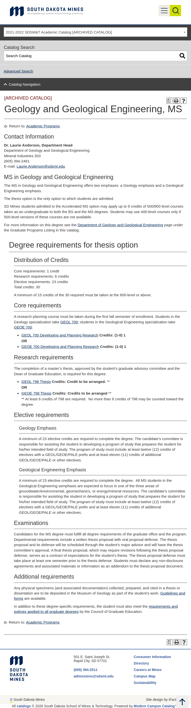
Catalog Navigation (25, 84)
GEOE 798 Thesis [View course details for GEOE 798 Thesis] (36, 393)
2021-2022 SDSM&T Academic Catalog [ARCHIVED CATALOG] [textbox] (59, 32)
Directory (141, 663)
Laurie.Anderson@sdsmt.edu (41, 166)
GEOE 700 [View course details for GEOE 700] (23, 327)
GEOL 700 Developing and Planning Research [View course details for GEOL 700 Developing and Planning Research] (59, 335)
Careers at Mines (148, 670)
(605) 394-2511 (85, 670)
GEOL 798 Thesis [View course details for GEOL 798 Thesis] (36, 381)
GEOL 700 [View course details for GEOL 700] (69, 322)
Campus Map (144, 676)
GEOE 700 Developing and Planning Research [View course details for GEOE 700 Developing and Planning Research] (60, 346)
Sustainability (145, 683)
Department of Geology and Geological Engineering (120, 225)
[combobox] (95, 32)
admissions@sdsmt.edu (94, 676)
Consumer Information (152, 657)
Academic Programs (43, 126)
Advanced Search (18, 71)
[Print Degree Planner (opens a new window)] (169, 101)
